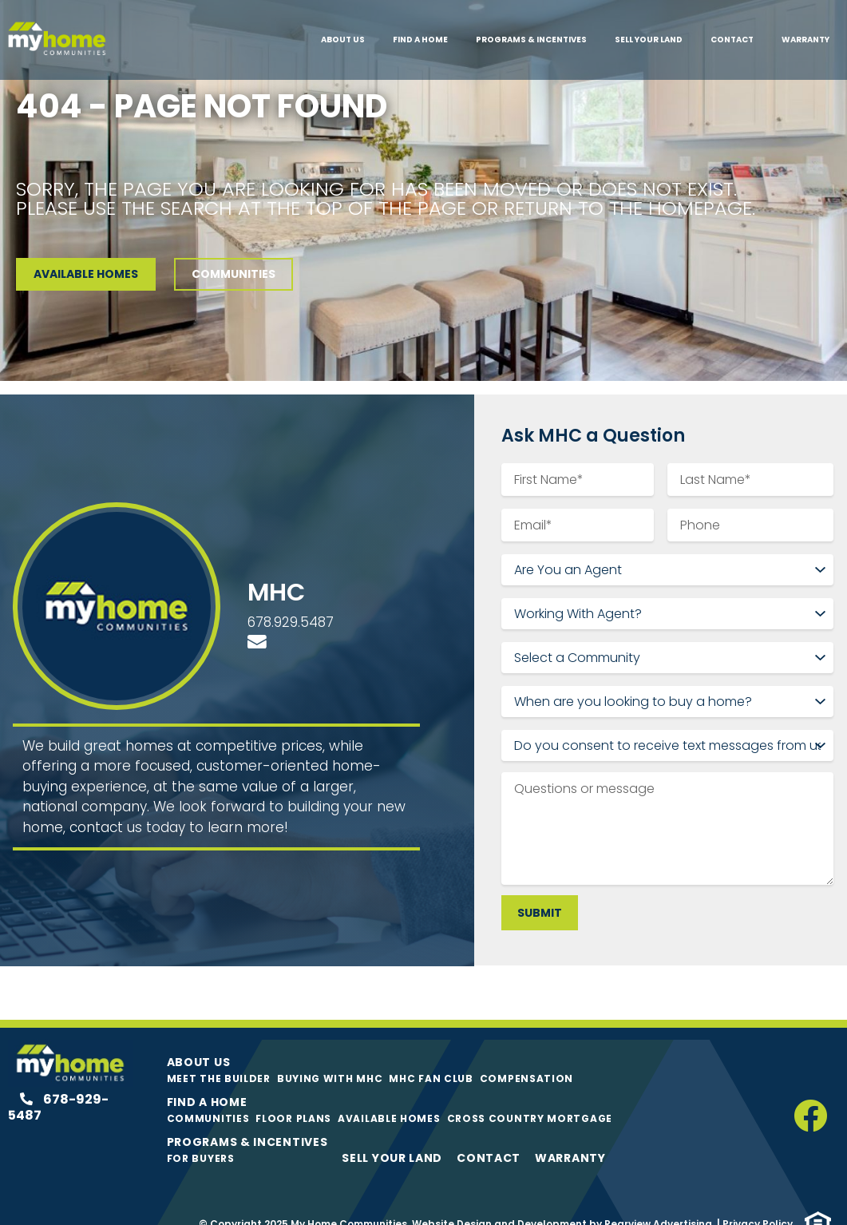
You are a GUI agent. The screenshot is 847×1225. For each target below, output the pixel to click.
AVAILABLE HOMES (86, 274)
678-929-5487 (58, 1083)
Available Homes (389, 1094)
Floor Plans (293, 1094)
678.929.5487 (290, 610)
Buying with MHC (330, 1054)
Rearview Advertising (658, 1200)
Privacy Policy (757, 1200)
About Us (343, 40)
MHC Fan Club (431, 1054)
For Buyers (201, 1134)
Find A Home (420, 40)
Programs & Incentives (531, 40)
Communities (208, 1094)
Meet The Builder (219, 1054)
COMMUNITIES (233, 274)
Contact (732, 40)
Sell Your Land (649, 40)
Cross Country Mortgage (529, 1094)
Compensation (526, 1054)
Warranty (805, 40)
